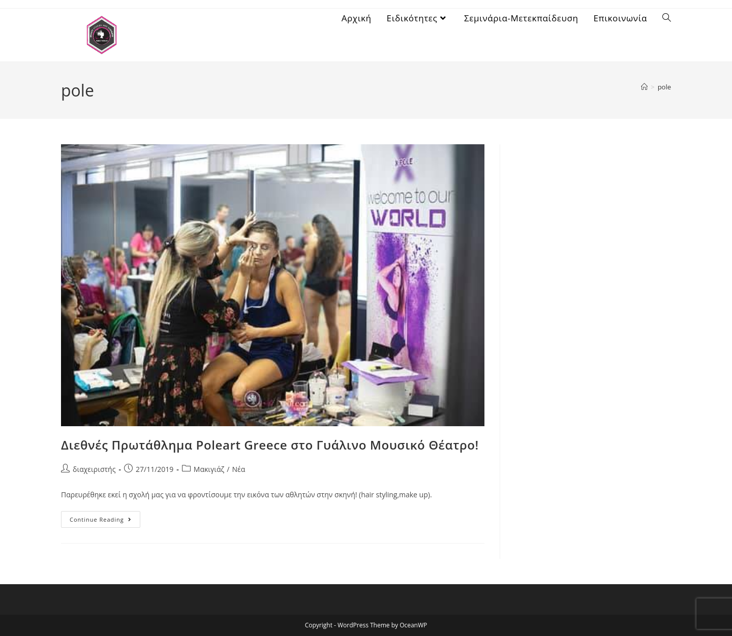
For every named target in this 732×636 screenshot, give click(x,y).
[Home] (644, 86)
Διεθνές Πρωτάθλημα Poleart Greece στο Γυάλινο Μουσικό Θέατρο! (270, 444)
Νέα (238, 469)
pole (664, 86)
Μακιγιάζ (209, 469)
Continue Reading (105, 517)
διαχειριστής (94, 469)
